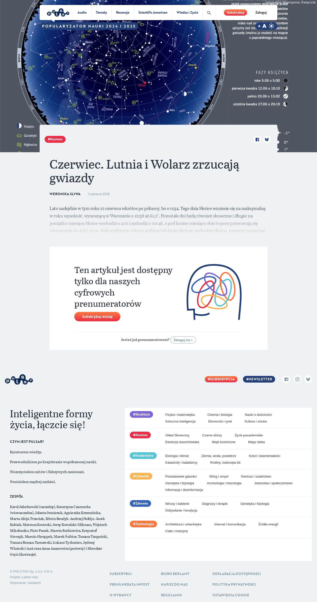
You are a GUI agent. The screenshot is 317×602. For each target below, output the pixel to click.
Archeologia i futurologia (224, 483)
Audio (82, 12)
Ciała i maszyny (176, 531)
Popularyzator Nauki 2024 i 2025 (89, 26)
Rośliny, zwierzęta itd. (225, 462)
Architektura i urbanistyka (183, 524)
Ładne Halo (30, 577)
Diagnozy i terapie (215, 504)
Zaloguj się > (183, 339)
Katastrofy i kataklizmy (181, 462)
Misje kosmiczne (223, 442)
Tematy (101, 12)
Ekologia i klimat (177, 456)
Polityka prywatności (234, 584)
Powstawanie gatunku (181, 476)
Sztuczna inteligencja (180, 421)
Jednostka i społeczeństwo (273, 483)
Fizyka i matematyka (180, 415)
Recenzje (122, 12)
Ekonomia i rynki (220, 421)
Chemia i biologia (220, 415)
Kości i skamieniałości (264, 456)
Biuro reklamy (175, 573)
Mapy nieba (256, 442)
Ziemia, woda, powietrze (218, 456)
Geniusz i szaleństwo (256, 476)
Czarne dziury (212, 435)
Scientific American (152, 12)
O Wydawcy (120, 595)
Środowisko (144, 455)
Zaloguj (261, 12)
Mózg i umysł (219, 476)
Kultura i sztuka (256, 421)
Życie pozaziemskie (249, 435)
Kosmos (56, 139)
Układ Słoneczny (177, 435)
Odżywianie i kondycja (181, 510)
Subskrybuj (235, 12)
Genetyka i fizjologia (179, 483)
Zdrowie (141, 503)
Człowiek (142, 476)
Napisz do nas (174, 584)
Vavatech (34, 583)
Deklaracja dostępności (236, 573)
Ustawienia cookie (230, 595)
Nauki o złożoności (258, 415)
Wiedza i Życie (187, 12)
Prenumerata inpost (130, 584)
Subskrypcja (222, 379)
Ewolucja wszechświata (182, 442)
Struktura (142, 414)
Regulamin (171, 595)
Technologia (144, 523)
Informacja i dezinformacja (184, 490)
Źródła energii (268, 524)
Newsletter (260, 379)
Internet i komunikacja (229, 524)
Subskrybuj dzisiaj (97, 316)
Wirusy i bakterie (177, 504)
